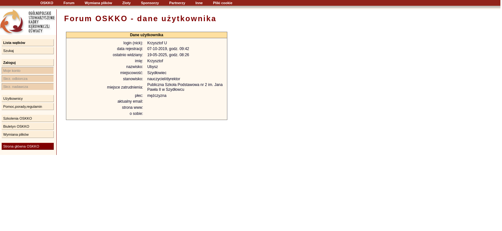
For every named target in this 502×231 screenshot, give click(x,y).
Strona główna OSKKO (21, 146)
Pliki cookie (222, 3)
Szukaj (8, 51)
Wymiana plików (98, 3)
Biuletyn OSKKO (16, 126)
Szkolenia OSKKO (17, 118)
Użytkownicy (13, 98)
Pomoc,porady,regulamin (22, 106)
